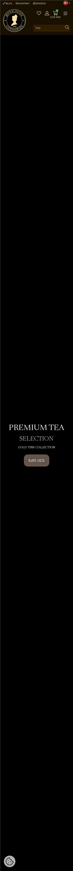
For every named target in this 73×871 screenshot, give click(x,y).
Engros (39, 3)
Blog (7, 3)
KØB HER (37, 460)
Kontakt (22, 3)
